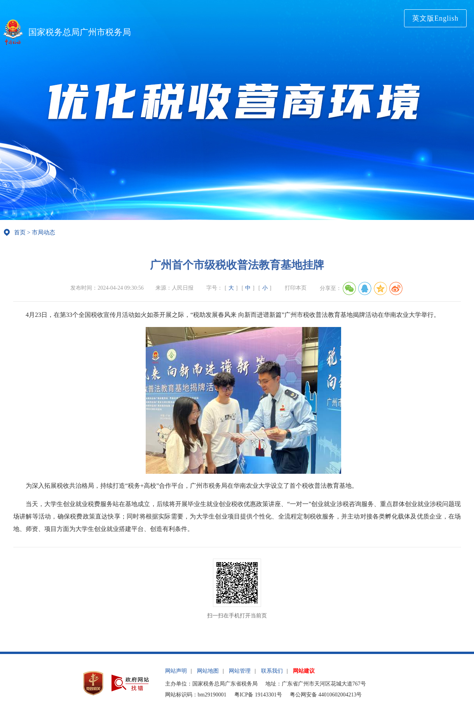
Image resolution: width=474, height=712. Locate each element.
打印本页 (296, 288)
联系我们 (272, 671)
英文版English (435, 18)
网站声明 (176, 671)
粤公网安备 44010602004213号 (326, 695)
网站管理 (240, 671)
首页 (20, 232)
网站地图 (208, 671)
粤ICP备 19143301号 (258, 695)
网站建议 (304, 671)
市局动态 (43, 232)
